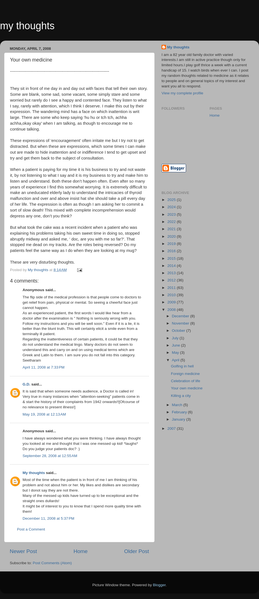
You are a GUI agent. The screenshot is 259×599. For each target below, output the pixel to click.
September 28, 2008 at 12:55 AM (50, 456)
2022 (172, 222)
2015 (172, 258)
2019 (172, 244)
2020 (172, 236)
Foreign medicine (185, 374)
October (179, 330)
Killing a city (181, 396)
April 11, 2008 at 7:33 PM (43, 367)
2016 (172, 251)
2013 (172, 273)
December (181, 316)
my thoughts (27, 25)
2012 (172, 280)
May (176, 352)
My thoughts (34, 473)
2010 (172, 295)
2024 (172, 207)
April (176, 360)
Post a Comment (31, 529)
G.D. (26, 384)
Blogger (159, 585)
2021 (172, 229)
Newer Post (23, 551)
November (181, 323)
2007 (172, 428)
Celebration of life (185, 381)
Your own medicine (187, 388)
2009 (172, 302)
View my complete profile (182, 93)
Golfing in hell (182, 366)
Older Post (136, 551)
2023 (172, 214)
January (179, 419)
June (176, 345)
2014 (172, 266)
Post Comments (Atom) (52, 563)
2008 (172, 310)
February (180, 412)
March (177, 405)
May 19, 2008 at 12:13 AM (44, 414)
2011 (172, 288)
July (176, 338)
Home (80, 551)
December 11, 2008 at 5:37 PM (48, 518)
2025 (172, 200)
